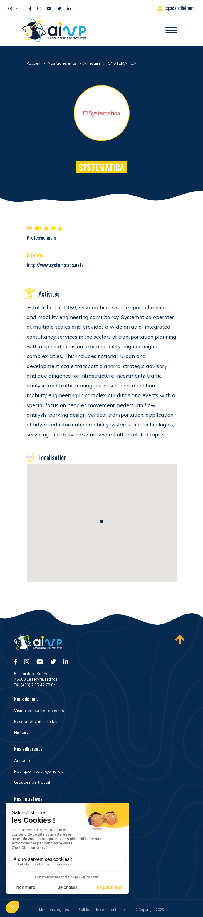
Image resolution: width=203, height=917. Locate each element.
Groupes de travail (32, 782)
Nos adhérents (28, 749)
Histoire (21, 732)
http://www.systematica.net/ (55, 264)
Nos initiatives (28, 798)
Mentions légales (54, 909)
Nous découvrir (28, 699)
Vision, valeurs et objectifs (39, 710)
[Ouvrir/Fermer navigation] (171, 31)
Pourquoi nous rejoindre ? (38, 771)
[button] (10, 8)
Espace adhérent (179, 7)
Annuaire (22, 760)
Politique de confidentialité (101, 909)
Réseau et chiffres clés (35, 721)
